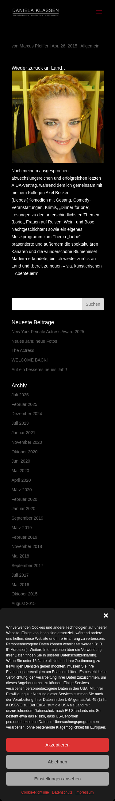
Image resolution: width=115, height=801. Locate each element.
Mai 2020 (20, 470)
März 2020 (22, 489)
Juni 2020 (21, 461)
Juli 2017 (20, 575)
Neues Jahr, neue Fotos (34, 341)
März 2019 (22, 527)
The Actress (23, 350)
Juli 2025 (20, 394)
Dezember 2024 (27, 413)
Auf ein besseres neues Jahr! (39, 369)
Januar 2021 (24, 432)
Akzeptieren (57, 744)
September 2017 (28, 565)
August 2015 (24, 603)
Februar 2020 (24, 499)
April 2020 (21, 480)
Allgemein (89, 45)
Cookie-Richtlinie (35, 792)
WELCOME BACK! (30, 360)
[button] (106, 615)
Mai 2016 (20, 584)
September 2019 (28, 518)
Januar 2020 (24, 508)
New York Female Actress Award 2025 (48, 331)
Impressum (84, 792)
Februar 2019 (24, 537)
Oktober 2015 (25, 593)
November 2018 (27, 546)
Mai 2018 (20, 556)
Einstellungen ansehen (57, 778)
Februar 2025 (24, 404)
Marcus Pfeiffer (34, 45)
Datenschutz (62, 792)
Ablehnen (57, 761)
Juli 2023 (20, 423)
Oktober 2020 (25, 451)
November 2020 (27, 442)
